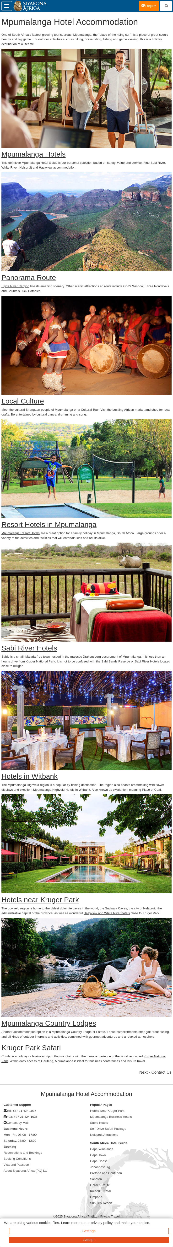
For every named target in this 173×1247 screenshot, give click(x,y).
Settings (89, 1231)
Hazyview (45, 167)
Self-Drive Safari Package (108, 1128)
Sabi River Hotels (147, 661)
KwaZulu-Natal (100, 1191)
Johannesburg (100, 1167)
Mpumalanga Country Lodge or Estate (78, 1032)
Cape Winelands (101, 1149)
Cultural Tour (90, 409)
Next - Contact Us (155, 1072)
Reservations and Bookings (23, 1152)
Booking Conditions (17, 1158)
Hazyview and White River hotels (107, 913)
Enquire (150, 5)
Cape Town (98, 1155)
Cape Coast (98, 1161)
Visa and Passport (16, 1164)
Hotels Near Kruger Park (107, 1110)
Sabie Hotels (99, 1122)
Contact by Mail (17, 1122)
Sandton (96, 1179)
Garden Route (100, 1185)
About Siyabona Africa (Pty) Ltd (26, 1170)
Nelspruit (25, 167)
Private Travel (110, 1216)
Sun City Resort (101, 1203)
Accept (88, 1240)
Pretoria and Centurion (106, 1173)
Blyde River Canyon (15, 286)
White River (9, 167)
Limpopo (96, 1197)
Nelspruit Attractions (104, 1134)
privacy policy (102, 1223)
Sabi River (158, 162)
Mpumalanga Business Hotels (111, 1116)
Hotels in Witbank (77, 789)
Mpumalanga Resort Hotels (20, 533)
